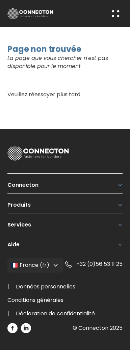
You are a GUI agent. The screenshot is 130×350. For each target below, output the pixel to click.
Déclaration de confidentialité (55, 313)
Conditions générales (35, 300)
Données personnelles (45, 286)
